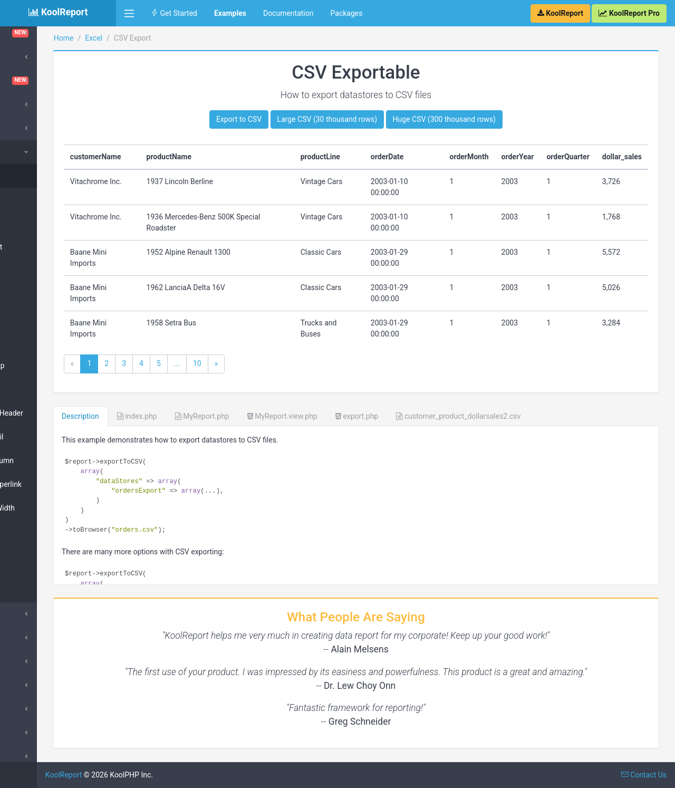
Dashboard (58, 80)
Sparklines (32, 756)
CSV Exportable (46, 175)
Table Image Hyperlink (57, 484)
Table (29, 342)
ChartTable (58, 33)
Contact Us (644, 775)
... (256, 363)
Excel (24, 152)
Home (143, 38)
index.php (216, 416)
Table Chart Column (53, 460)
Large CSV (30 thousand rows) (367, 119)
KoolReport (142, 775)
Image (31, 566)
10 (276, 363)
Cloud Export (36, 57)
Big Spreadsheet (47, 247)
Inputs (26, 637)
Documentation (288, 13)
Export (26, 614)
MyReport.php (281, 416)
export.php (435, 416)
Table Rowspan (45, 389)
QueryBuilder (36, 709)
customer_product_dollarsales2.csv (537, 416)
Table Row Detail (48, 437)
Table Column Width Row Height (53, 513)
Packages (346, 13)
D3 (20, 128)
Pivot (24, 732)
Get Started (174, 13)
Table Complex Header (57, 413)
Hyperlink (36, 590)
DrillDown (31, 661)
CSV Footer (39, 199)
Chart (29, 270)
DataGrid (30, 104)
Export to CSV (278, 119)
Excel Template (45, 223)
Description (159, 416)
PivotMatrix (39, 318)
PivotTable (37, 294)
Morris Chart (36, 685)
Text (27, 543)
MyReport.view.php (361, 416)
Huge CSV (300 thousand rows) (483, 119)
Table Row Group (48, 365)
